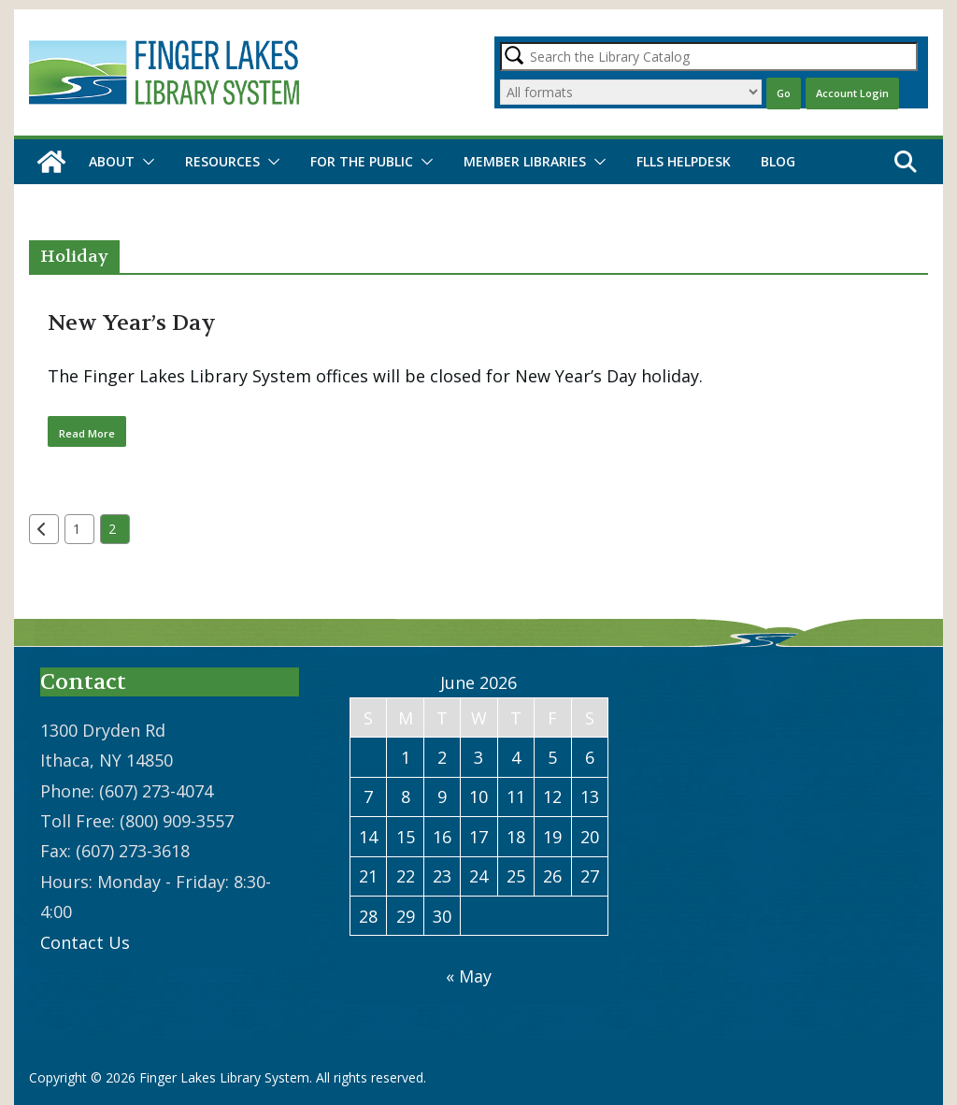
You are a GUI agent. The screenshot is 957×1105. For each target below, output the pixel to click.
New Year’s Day (132, 323)
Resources (222, 161)
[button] (145, 162)
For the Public (361, 161)
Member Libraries (525, 161)
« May (469, 976)
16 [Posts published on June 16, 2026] (442, 836)
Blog (778, 161)
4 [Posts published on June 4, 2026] (516, 757)
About (112, 161)
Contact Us (85, 942)
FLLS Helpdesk (683, 161)
